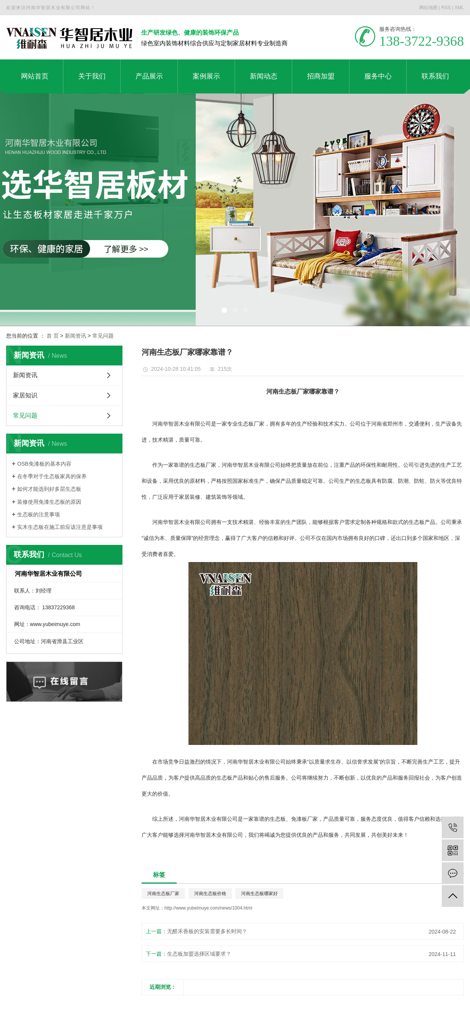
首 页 (53, 336)
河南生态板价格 (210, 893)
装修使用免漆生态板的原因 (49, 502)
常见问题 (103, 336)
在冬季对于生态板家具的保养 (52, 476)
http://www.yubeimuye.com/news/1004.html (208, 908)
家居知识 (25, 395)
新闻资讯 (75, 336)
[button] (224, 310)
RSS (446, 7)
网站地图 (428, 7)
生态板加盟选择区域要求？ (199, 954)
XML (459, 7)
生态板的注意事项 (38, 514)
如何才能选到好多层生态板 (49, 489)
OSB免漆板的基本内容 (44, 464)
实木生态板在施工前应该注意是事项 (60, 527)
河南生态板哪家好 (259, 893)
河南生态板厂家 (163, 893)
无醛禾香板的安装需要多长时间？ (207, 931)
